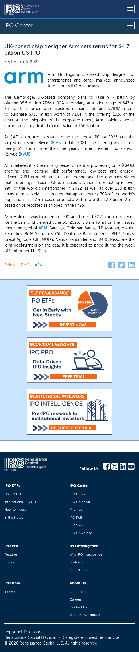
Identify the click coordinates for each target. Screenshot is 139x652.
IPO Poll (76, 517)
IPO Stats (76, 525)
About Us (78, 583)
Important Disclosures (24, 632)
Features (10, 554)
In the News (13, 517)
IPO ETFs (12, 485)
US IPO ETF (13, 494)
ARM (43, 228)
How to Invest (15, 510)
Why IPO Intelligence (86, 554)
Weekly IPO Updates (85, 615)
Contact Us (78, 607)
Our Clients (78, 570)
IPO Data (12, 583)
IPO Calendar (80, 502)
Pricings (76, 510)
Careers (76, 599)
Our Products (80, 592)
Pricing (9, 562)
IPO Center (79, 485)
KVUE (25, 154)
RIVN (56, 142)
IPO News (77, 494)
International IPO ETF (20, 502)
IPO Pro (11, 546)
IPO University (81, 533)
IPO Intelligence (84, 546)
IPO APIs (10, 592)
